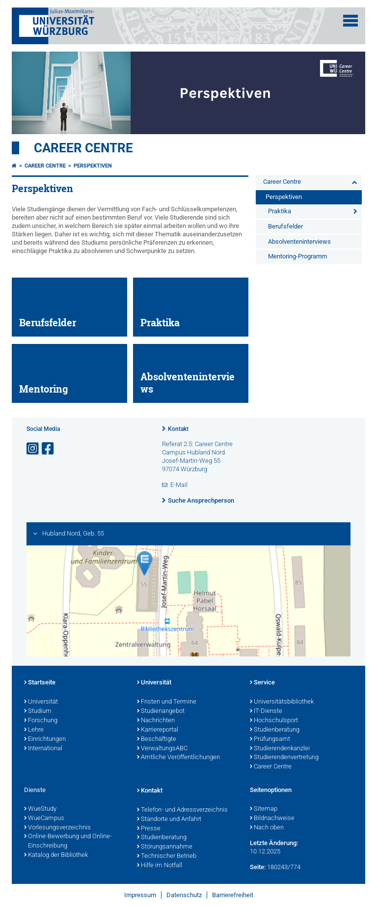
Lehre (34, 730)
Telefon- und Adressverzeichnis (182, 810)
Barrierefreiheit (232, 895)
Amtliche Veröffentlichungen (178, 757)
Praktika (279, 211)
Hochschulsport (274, 720)
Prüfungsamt (270, 739)
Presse (149, 828)
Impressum (140, 895)
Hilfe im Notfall (159, 865)
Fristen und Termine (166, 702)
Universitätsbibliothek (282, 702)
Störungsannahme (164, 847)
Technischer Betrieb (166, 856)
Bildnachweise (272, 818)
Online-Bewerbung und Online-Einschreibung (68, 841)
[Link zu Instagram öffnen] (33, 448)
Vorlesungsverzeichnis (57, 827)
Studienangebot (161, 711)
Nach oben (267, 827)
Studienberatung (274, 730)
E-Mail (179, 484)
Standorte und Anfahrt (169, 819)
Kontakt (178, 428)
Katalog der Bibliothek (56, 855)
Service (262, 683)
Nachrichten (156, 720)
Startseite (39, 683)
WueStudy (40, 809)
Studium (38, 711)
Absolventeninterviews (299, 241)
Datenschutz (184, 895)
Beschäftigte (156, 739)
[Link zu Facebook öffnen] (48, 448)
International (43, 748)
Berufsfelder (285, 226)
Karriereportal (157, 730)
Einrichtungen (45, 739)
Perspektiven (93, 166)
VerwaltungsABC (162, 748)
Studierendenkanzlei (280, 748)
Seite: (258, 867)
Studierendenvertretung (284, 757)
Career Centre (83, 148)
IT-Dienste (266, 711)
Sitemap (263, 809)
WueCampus (44, 818)
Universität (41, 702)
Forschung (40, 720)
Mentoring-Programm (297, 256)
